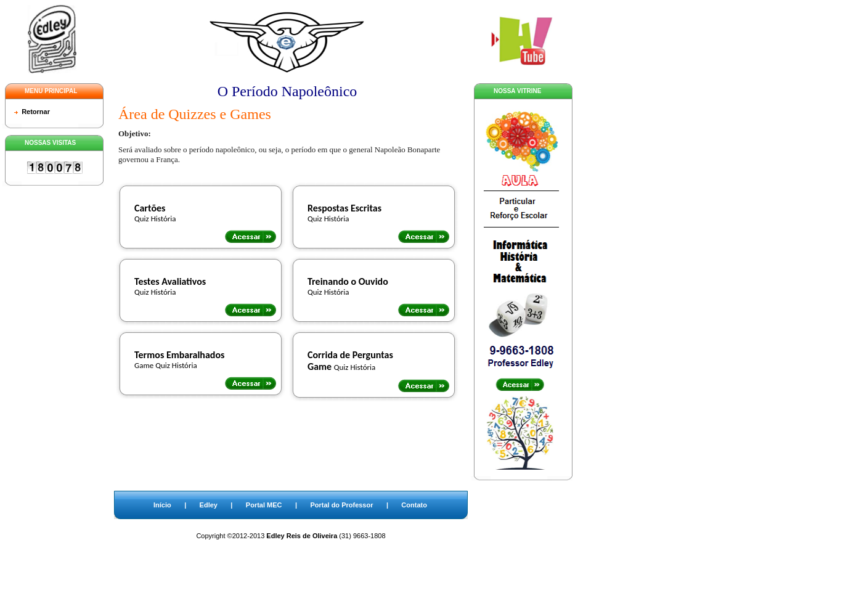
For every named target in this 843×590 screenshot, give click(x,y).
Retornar (36, 111)
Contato (414, 505)
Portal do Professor (341, 505)
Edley (209, 505)
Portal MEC (264, 505)
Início (162, 505)
